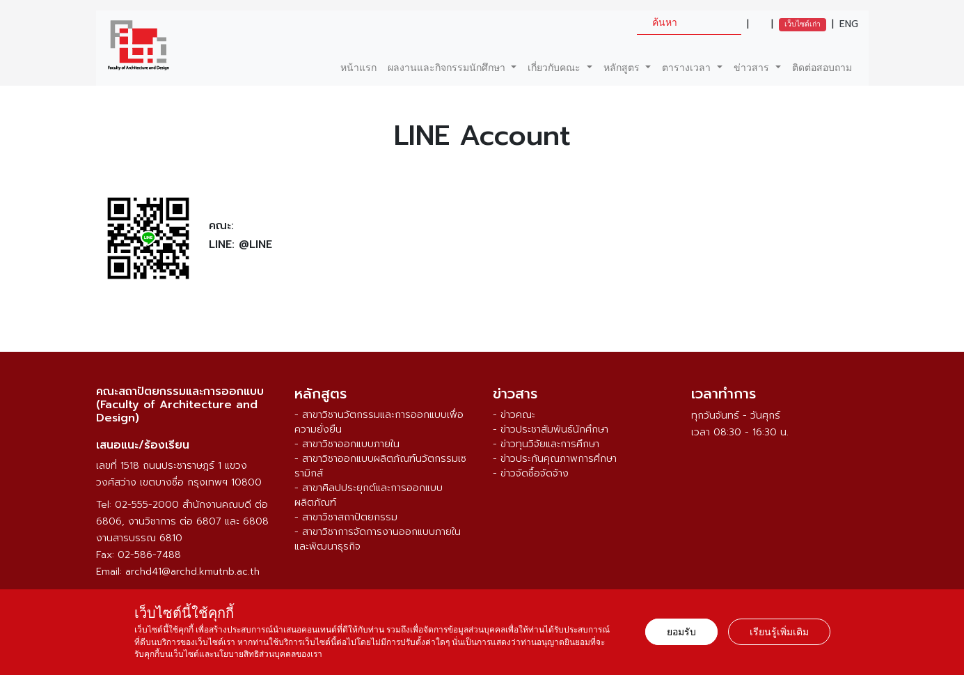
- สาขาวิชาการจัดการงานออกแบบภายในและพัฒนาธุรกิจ (377, 539)
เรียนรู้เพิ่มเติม (779, 631)
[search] (689, 22)
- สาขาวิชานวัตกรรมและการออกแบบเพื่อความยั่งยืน (379, 422)
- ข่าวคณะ (514, 415)
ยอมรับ (681, 631)
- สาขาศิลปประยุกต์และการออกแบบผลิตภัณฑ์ (368, 495)
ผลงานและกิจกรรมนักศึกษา (448, 68)
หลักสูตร (623, 68)
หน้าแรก (358, 68)
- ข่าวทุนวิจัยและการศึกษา (546, 444)
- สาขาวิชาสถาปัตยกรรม (345, 517)
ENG (848, 24)
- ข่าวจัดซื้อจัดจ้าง (531, 473)
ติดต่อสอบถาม (822, 68)
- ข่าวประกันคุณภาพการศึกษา (555, 458)
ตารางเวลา (688, 68)
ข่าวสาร (753, 68)
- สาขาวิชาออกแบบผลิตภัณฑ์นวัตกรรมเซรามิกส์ (380, 466)
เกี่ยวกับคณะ (556, 68)
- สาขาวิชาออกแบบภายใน (347, 444)
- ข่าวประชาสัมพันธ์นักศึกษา (550, 429)
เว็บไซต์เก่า (802, 24)
